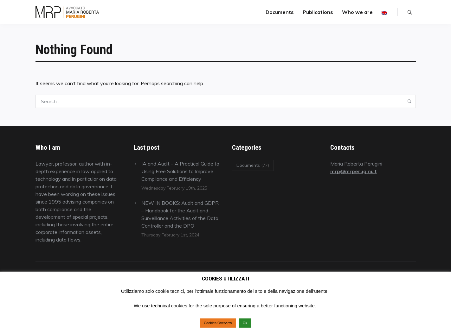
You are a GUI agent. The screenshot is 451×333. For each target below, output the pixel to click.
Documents (280, 12)
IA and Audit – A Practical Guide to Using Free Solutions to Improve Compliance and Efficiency (180, 171)
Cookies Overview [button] (218, 323)
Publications (318, 12)
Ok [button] (245, 323)
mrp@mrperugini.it (353, 171)
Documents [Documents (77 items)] (252, 165)
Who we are (357, 12)
